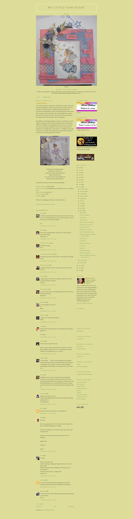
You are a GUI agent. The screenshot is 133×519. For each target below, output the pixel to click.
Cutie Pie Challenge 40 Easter (87, 232)
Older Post (71, 506)
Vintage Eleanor (83, 220)
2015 (80, 182)
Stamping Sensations (82, 397)
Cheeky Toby (83, 241)
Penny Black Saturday (82, 394)
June (81, 203)
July (81, 201)
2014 (80, 184)
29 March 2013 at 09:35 (48, 451)
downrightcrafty (44, 289)
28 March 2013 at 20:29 (48, 413)
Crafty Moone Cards (45, 243)
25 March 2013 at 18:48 (48, 239)
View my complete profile (85, 303)
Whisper (42, 341)
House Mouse (80, 331)
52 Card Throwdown (82, 382)
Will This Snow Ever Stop (86, 224)
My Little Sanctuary (66, 7)
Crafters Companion (41, 186)
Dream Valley (39, 192)
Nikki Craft (43, 315)
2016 (80, 179)
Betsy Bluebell (83, 238)
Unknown (42, 480)
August (82, 198)
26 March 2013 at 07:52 (48, 298)
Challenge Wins (46, 97)
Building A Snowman (85, 243)
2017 (80, 177)
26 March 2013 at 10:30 (48, 322)
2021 (80, 170)
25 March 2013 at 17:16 (48, 226)
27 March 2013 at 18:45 (48, 389)
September (82, 196)
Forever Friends (40, 194)
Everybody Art (80, 339)
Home (38, 97)
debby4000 (43, 302)
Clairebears (43, 393)
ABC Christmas (80, 384)
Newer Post (39, 506)
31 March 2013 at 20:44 (48, 500)
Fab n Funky (80, 346)
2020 (80, 172)
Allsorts (78, 364)
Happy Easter (83, 212)
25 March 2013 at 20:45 (48, 261)
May (81, 205)
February (82, 260)
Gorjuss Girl (83, 245)
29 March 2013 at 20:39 (48, 476)
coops (41, 326)
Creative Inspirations (82, 388)
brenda (41, 213)
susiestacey (91, 278)
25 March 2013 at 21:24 (48, 272)
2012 (80, 265)
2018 (80, 174)
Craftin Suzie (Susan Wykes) (47, 254)
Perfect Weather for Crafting (86, 222)
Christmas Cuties (81, 386)
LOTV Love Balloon (85, 215)
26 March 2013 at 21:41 (48, 337)
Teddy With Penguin (84, 250)
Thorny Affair (83, 217)
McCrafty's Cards (44, 265)
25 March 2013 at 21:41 (48, 285)
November (82, 191)
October (82, 193)
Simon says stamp (81, 348)
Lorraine (42, 276)
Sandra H (42, 358)
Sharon (42, 230)
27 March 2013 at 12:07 (48, 370)
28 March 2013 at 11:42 (48, 404)
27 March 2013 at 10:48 (48, 353)
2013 (80, 187)
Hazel (41, 417)
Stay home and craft (84, 227)
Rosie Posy (82, 248)
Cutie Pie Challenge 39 (85, 253)
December (82, 189)
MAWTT (79, 392)
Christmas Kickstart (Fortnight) (84, 374)
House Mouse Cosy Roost (86, 229)
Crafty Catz (79, 356)
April (81, 208)
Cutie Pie (79, 390)
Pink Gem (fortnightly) (82, 366)
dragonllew (43, 491)
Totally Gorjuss (40, 188)
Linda (41, 455)
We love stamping (81, 399)
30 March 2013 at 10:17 (48, 487)
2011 (80, 268)
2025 (80, 167)
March (81, 210)
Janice (41, 374)
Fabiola (42, 408)
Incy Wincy (39, 196)
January (82, 262)
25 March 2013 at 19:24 (48, 250)
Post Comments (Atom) (48, 510)
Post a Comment (40, 504)
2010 (80, 270)
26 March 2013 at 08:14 (48, 311)
